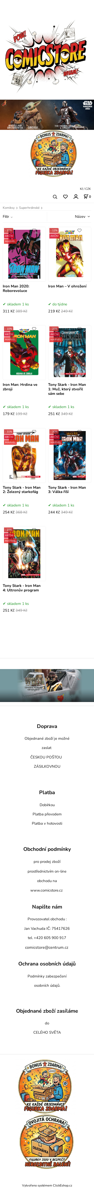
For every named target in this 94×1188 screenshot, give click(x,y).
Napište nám (47, 907)
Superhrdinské (29, 208)
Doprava (47, 726)
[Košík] (87, 196)
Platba (47, 792)
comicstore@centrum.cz (46, 947)
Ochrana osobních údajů (47, 963)
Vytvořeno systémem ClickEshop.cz (47, 1185)
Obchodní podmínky (47, 849)
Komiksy (9, 208)
